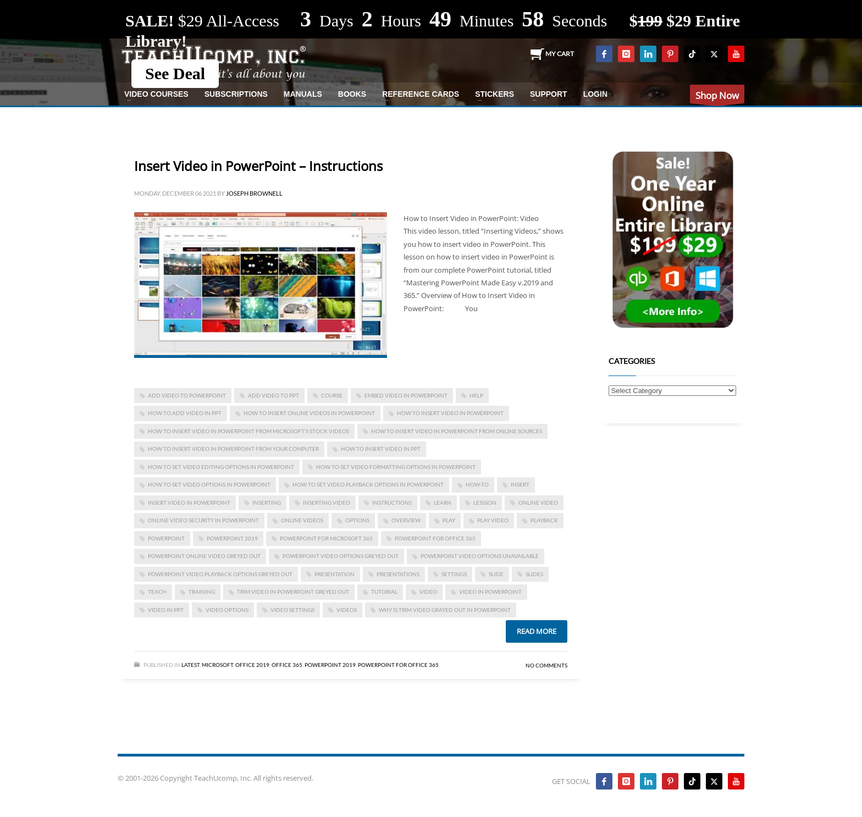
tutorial (384, 591)
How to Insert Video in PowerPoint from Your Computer (233, 448)
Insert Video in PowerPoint (189, 502)
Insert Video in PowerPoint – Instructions (258, 166)
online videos (302, 520)
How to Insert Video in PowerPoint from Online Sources (456, 431)
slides (534, 574)
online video (538, 502)
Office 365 (287, 664)
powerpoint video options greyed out (341, 556)
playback (544, 520)
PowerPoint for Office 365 (435, 538)
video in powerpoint (490, 591)
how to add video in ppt (185, 413)
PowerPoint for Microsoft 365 (326, 538)
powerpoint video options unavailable (480, 556)
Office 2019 (252, 664)
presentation (334, 574)
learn (442, 502)
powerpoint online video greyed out (204, 556)
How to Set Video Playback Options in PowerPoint (368, 484)
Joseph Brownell (254, 193)
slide (496, 574)
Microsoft (217, 664)
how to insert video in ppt (381, 448)
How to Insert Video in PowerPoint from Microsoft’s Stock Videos (248, 431)
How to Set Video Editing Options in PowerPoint (221, 466)
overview (406, 520)
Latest (190, 664)
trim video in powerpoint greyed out (293, 591)
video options (227, 609)
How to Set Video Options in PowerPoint (209, 484)
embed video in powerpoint (405, 395)
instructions (392, 502)
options (357, 520)
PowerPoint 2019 (232, 538)
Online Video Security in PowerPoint (203, 520)
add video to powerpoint (187, 395)
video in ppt (166, 609)
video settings (292, 609)
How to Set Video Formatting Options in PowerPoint (396, 466)
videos (346, 609)
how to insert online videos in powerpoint (309, 413)
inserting (266, 502)
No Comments (546, 665)
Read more (536, 631)
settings (454, 574)
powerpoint (166, 538)
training (202, 591)
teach (157, 591)
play (449, 520)
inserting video (326, 502)
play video (493, 520)
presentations (398, 574)
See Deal (175, 73)
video (428, 591)
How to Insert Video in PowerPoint (450, 413)
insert (520, 484)
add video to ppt (273, 395)
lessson (484, 502)
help (476, 395)
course (331, 395)
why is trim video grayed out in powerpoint (445, 609)
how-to (477, 484)
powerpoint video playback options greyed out (220, 574)
